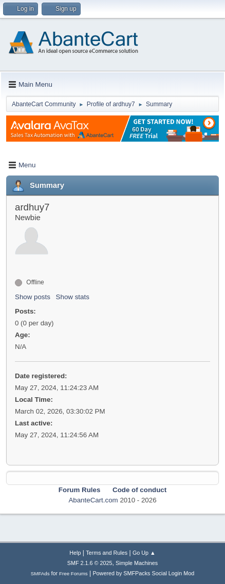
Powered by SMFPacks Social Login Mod (143, 573)
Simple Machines (137, 563)
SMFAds (40, 573)
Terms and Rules (106, 553)
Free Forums (73, 573)
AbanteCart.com (93, 500)
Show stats (72, 297)
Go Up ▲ (144, 553)
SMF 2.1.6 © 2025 (90, 563)
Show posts (32, 297)
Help (75, 553)
